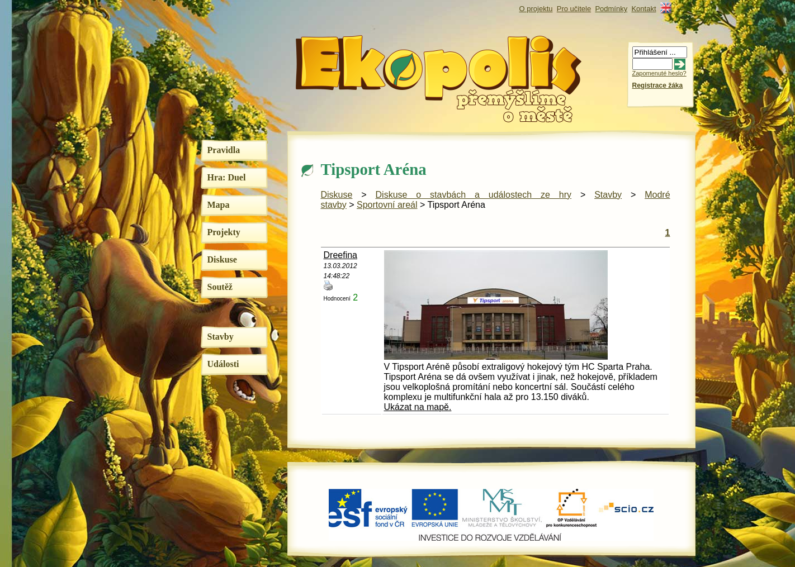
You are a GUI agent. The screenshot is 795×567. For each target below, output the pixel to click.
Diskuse (222, 259)
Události (223, 364)
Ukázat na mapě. (418, 407)
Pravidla (223, 150)
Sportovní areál (387, 204)
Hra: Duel (226, 177)
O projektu (536, 8)
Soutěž (220, 287)
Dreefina (340, 255)
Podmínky (611, 8)
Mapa (218, 204)
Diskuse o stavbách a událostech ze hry (474, 194)
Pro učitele (574, 8)
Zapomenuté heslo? (659, 73)
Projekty (223, 232)
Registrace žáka (657, 85)
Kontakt (643, 8)
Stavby (220, 336)
